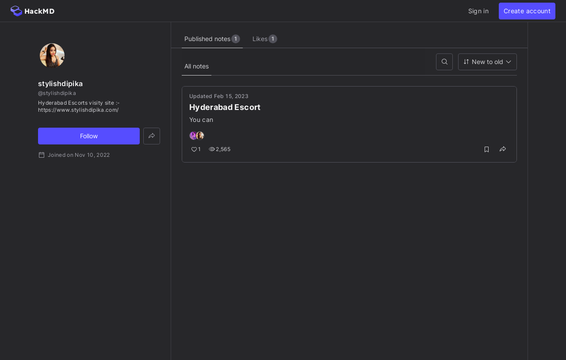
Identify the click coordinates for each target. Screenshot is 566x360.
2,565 (219, 149)
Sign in (478, 11)
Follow (89, 136)
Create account (527, 11)
